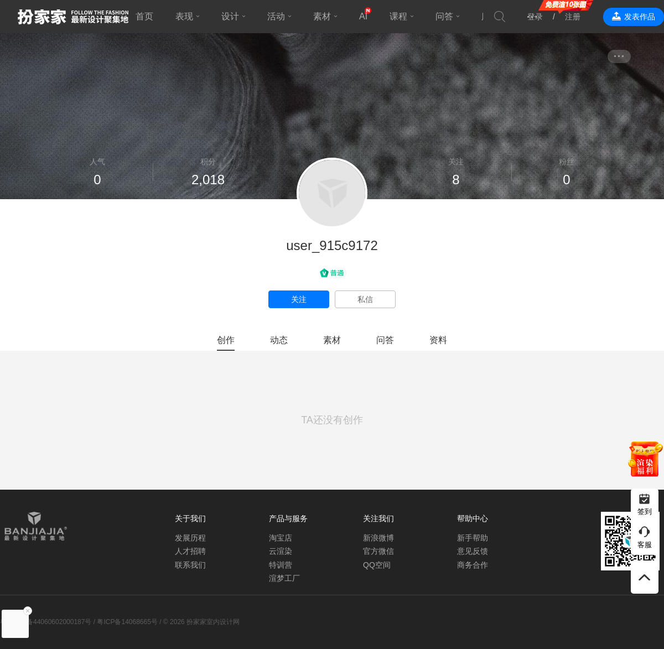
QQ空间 (377, 564)
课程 (398, 16)
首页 (144, 16)
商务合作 (472, 564)
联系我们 (190, 564)
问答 (444, 16)
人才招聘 (190, 551)
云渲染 (280, 551)
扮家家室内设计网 (73, 16)
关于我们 (190, 518)
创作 (226, 340)
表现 (184, 16)
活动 (276, 16)
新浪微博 (378, 537)
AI (363, 16)
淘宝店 (280, 537)
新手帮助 (472, 537)
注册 (572, 16)
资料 (438, 340)
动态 (279, 340)
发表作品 (639, 16)
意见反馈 (472, 551)
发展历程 (190, 537)
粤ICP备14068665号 (127, 622)
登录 (535, 16)
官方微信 (378, 551)
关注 (299, 299)
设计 (230, 16)
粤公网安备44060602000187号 (45, 622)
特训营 (280, 564)
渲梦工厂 (284, 578)
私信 (365, 299)
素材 (322, 16)
